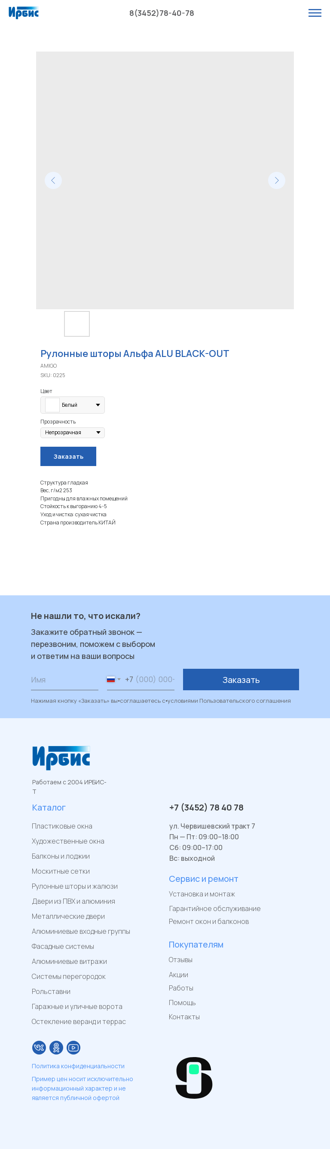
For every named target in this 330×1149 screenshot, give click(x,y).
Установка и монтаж (202, 894)
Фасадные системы (63, 946)
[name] (64, 679)
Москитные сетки (61, 871)
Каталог (49, 807)
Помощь (182, 1002)
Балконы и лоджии (61, 856)
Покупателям (196, 944)
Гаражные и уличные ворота (77, 1006)
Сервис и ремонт (203, 878)
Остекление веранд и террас (79, 1021)
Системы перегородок (69, 976)
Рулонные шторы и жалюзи (75, 886)
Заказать (241, 680)
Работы (181, 988)
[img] (39, 1048)
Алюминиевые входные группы (81, 931)
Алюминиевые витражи (69, 961)
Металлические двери (68, 916)
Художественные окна (68, 841)
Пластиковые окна (62, 826)
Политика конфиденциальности (78, 1066)
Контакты (184, 1016)
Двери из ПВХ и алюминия (73, 901)
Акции (178, 974)
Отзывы (180, 959)
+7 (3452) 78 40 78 (206, 807)
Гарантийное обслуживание (215, 908)
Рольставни (51, 991)
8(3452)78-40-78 (161, 13)
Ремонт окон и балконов (209, 921)
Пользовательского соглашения (245, 700)
